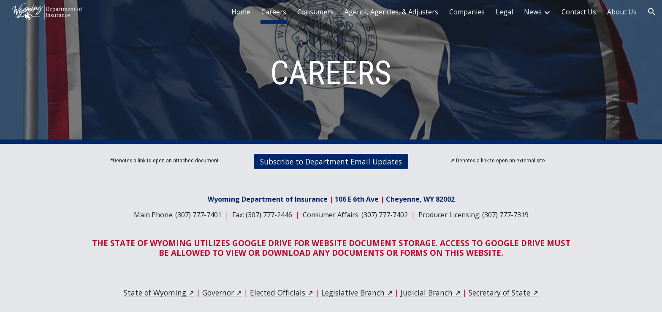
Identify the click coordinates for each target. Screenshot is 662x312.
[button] (652, 12)
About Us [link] (622, 11)
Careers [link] (273, 11)
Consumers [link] (315, 11)
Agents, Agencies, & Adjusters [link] (391, 11)
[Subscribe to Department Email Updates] (330, 162)
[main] (331, 72)
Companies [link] (467, 11)
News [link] (533, 11)
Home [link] (240, 11)
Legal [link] (504, 11)
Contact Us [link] (579, 11)
